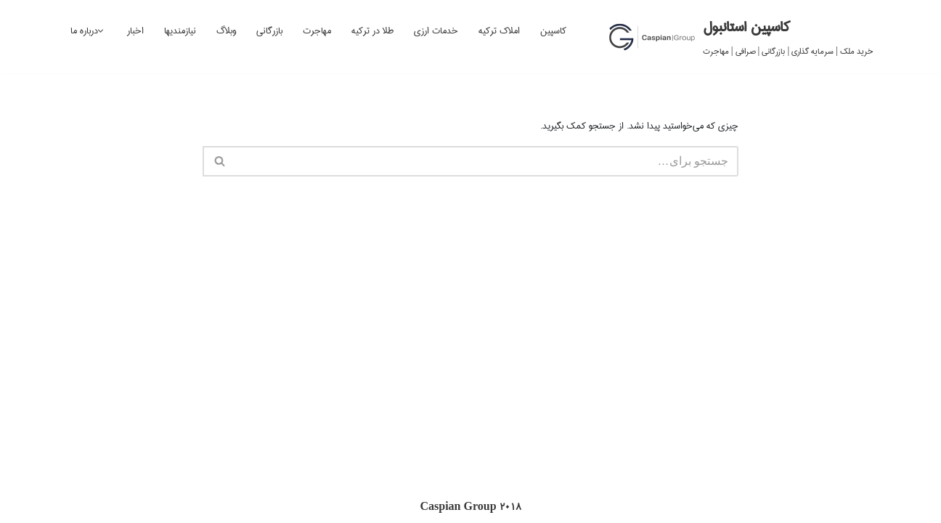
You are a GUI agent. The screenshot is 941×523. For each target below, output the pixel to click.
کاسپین (553, 30)
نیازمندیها (180, 30)
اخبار (135, 30)
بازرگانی (269, 30)
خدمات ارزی (436, 30)
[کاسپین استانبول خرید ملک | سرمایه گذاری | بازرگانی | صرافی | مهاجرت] (740, 36)
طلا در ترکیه (372, 30)
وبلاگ (226, 30)
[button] (100, 30)
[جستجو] (486, 161)
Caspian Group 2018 (470, 507)
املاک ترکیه (499, 30)
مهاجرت (317, 30)
